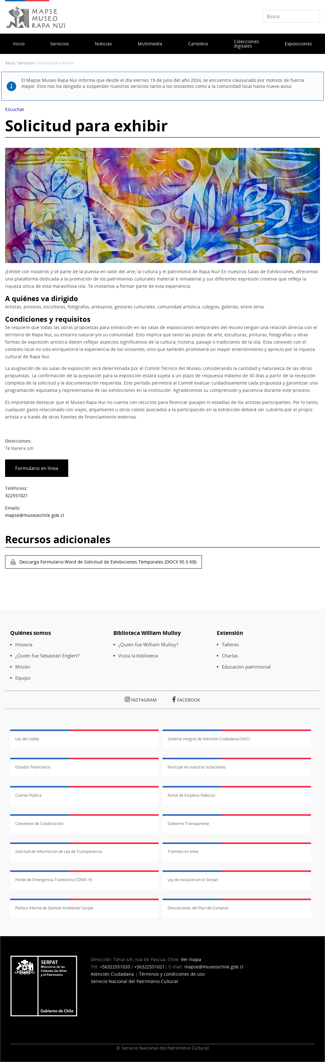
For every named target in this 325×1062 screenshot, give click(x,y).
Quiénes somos (30, 633)
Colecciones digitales (246, 43)
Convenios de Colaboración (39, 823)
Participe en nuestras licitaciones (197, 767)
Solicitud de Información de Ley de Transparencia (58, 851)
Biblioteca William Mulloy (147, 633)
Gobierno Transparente (188, 823)
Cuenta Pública (28, 795)
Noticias (103, 44)
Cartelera (198, 44)
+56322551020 (115, 967)
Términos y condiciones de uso (172, 974)
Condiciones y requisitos (47, 319)
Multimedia (150, 44)
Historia (23, 645)
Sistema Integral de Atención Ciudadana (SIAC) (209, 738)
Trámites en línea (183, 851)
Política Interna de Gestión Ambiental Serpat (54, 908)
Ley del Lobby (27, 738)
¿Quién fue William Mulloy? (148, 645)
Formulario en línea (36, 468)
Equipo (22, 678)
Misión (22, 667)
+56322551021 (149, 967)
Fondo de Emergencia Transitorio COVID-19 (53, 879)
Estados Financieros (32, 767)
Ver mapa (191, 959)
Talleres (230, 645)
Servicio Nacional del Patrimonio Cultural (134, 981)
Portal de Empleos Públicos (191, 795)
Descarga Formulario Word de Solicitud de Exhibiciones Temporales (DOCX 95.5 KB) (107, 562)
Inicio (18, 44)
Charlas (230, 656)
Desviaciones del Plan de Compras (198, 908)
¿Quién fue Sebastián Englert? (47, 656)
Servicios (59, 44)
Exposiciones (298, 44)
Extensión (230, 633)
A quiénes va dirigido (41, 298)
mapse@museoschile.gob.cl (34, 515)
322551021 (16, 495)
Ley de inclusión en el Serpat (193, 879)
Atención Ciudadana (112, 974)
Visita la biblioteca (138, 656)
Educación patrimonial (246, 667)
